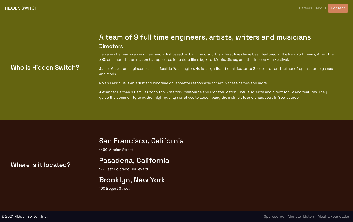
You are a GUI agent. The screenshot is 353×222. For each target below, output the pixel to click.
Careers (305, 8)
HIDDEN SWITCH (21, 8)
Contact (338, 8)
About (321, 8)
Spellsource (274, 216)
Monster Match (301, 216)
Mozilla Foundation (334, 216)
